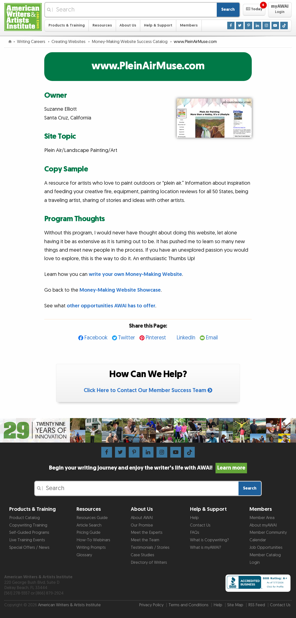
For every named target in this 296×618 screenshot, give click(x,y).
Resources (102, 25)
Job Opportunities (266, 547)
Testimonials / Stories (150, 547)
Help (194, 518)
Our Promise (142, 525)
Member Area (262, 518)
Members (189, 25)
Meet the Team (145, 540)
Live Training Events (27, 540)
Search (228, 9)
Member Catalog (265, 555)
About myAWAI (263, 525)
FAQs (194, 532)
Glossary (84, 555)
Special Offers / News (29, 547)
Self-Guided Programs (29, 532)
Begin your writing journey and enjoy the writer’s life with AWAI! (148, 468)
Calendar (258, 540)
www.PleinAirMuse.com (148, 66)
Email (212, 337)
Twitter (126, 337)
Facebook (96, 337)
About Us (128, 25)
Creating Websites (69, 41)
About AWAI (142, 518)
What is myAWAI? (205, 547)
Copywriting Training (28, 525)
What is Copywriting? (209, 540)
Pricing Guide (88, 532)
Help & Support (158, 25)
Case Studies (142, 555)
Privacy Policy (151, 605)
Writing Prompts (91, 547)
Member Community (268, 532)
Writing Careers (31, 41)
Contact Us (200, 525)
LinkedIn (185, 337)
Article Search (89, 525)
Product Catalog (24, 518)
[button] (254, 10)
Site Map (235, 605)
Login (255, 562)
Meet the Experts (146, 532)
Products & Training (66, 25)
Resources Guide (92, 518)
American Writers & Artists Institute (69, 605)
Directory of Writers (149, 562)
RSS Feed (256, 605)
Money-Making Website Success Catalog (130, 41)
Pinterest (156, 337)
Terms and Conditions (188, 605)
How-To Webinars (93, 540)
